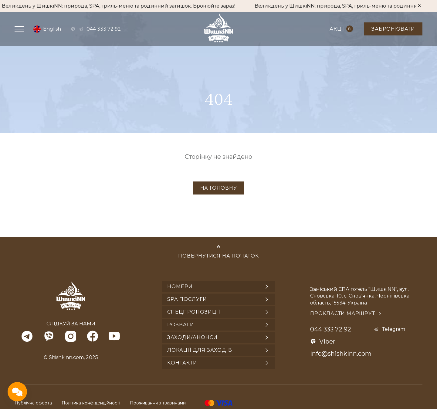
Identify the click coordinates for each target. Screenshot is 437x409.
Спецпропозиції (193, 312)
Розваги (180, 325)
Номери (180, 286)
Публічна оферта (33, 403)
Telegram (393, 329)
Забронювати (393, 29)
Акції (341, 28)
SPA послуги (187, 299)
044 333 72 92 (103, 29)
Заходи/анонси (192, 337)
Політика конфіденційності (91, 403)
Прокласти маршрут (342, 313)
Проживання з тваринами (158, 403)
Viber (327, 341)
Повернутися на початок (218, 256)
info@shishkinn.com (340, 353)
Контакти (182, 363)
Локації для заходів (199, 350)
